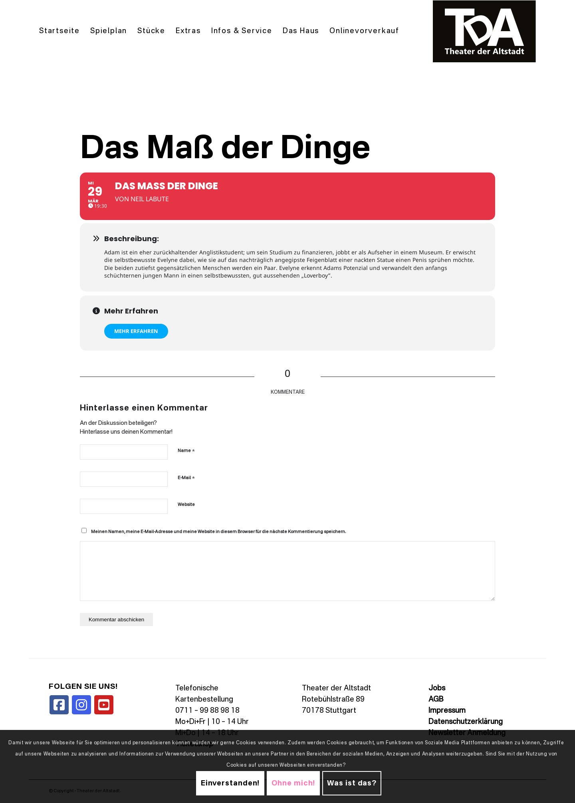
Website (186, 505)
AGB (435, 699)
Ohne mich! (293, 783)
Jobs (436, 688)
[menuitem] (59, 31)
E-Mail (186, 477)
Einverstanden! (230, 783)
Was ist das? (352, 783)
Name (186, 450)
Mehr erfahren (136, 331)
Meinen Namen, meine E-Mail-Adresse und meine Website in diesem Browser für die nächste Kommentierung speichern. (218, 532)
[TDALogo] (484, 31)
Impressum (447, 710)
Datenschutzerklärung (465, 722)
